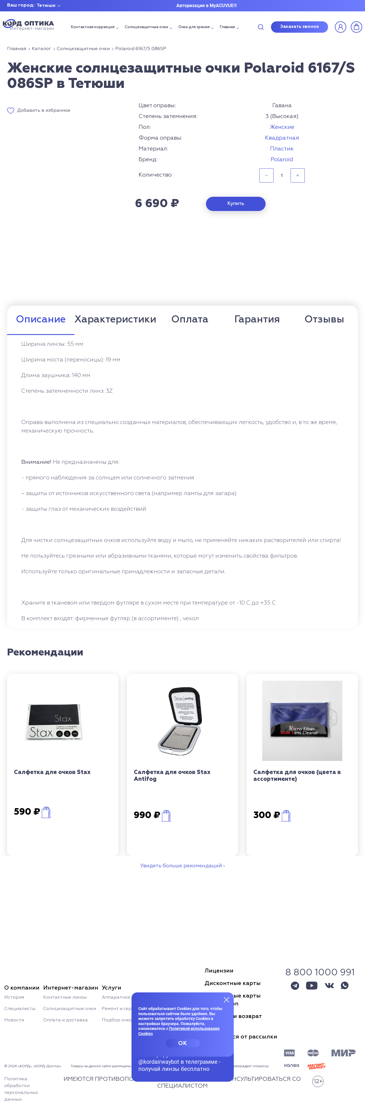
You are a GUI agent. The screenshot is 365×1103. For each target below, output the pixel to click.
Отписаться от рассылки (241, 1037)
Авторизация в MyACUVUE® (206, 5)
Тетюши (46, 5)
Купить (236, 203)
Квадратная (282, 138)
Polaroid (282, 159)
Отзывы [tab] (324, 320)
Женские (282, 127)
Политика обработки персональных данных (21, 1089)
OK (182, 1043)
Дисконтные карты (233, 983)
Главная (227, 27)
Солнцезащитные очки (146, 27)
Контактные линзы (65, 997)
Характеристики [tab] (115, 320)
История (14, 997)
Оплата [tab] (189, 320)
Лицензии (219, 971)
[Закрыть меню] (226, 999)
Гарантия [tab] (257, 320)
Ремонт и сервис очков (128, 1009)
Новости (14, 1020)
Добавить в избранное (43, 110)
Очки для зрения (194, 27)
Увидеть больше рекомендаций (181, 865)
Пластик (282, 149)
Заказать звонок (299, 26)
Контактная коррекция (92, 27)
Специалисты (20, 1009)
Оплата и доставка (65, 1020)
